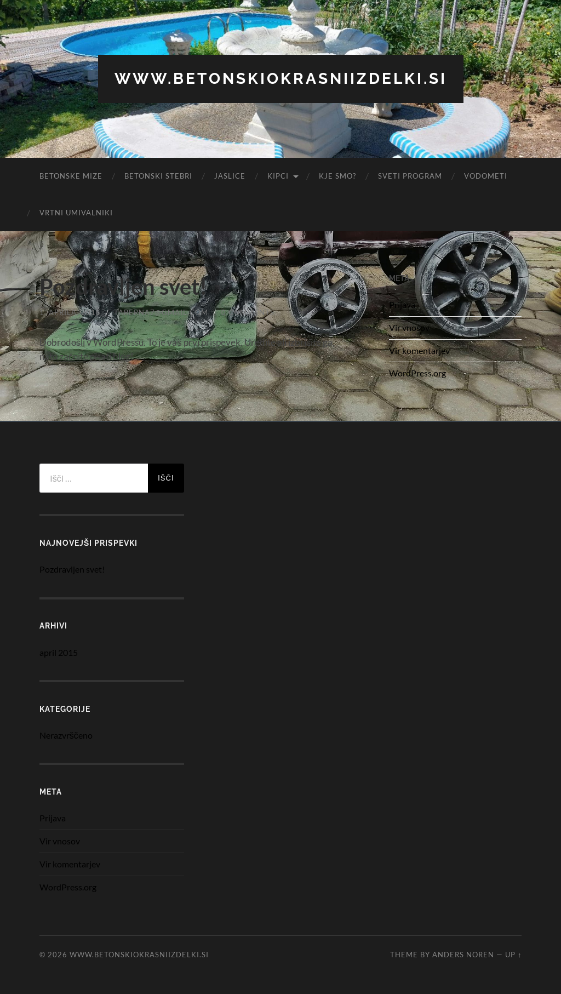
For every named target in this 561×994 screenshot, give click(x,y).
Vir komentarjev (419, 350)
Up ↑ (513, 954)
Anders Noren (463, 954)
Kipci (278, 176)
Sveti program (410, 176)
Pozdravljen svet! (123, 286)
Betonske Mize (70, 176)
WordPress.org (417, 373)
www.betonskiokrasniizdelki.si (281, 79)
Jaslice (229, 176)
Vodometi (485, 176)
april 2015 (58, 652)
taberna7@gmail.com (161, 312)
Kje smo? (337, 176)
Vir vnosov (409, 327)
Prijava (402, 304)
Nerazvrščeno (66, 735)
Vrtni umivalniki (76, 212)
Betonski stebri (158, 176)
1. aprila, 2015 (70, 312)
